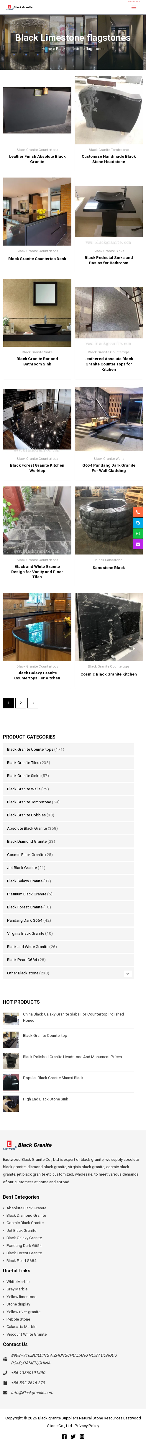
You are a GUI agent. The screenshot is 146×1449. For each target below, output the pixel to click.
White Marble (17, 1281)
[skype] (138, 523)
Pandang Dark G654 (24, 920)
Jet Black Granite (22, 867)
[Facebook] (64, 1436)
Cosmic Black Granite (25, 854)
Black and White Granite (27, 946)
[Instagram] (82, 1436)
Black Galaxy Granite (24, 881)
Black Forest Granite (24, 907)
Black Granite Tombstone (29, 802)
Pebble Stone (18, 1319)
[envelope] (138, 544)
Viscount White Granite (26, 1334)
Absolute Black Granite (27, 828)
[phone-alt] (138, 512)
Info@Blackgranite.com (32, 1392)
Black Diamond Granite (27, 841)
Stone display (18, 1304)
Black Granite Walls (23, 788)
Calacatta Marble (21, 1326)
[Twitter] (73, 1436)
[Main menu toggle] (134, 7)
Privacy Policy (87, 1425)
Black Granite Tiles (23, 762)
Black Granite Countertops (30, 749)
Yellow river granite (23, 1311)
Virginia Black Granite (25, 933)
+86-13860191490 (28, 1372)
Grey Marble (16, 1289)
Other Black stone (22, 973)
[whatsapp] (138, 533)
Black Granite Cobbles (26, 815)
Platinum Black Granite (26, 894)
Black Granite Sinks (23, 775)
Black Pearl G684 (22, 959)
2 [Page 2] (20, 702)
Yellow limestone (21, 1296)
